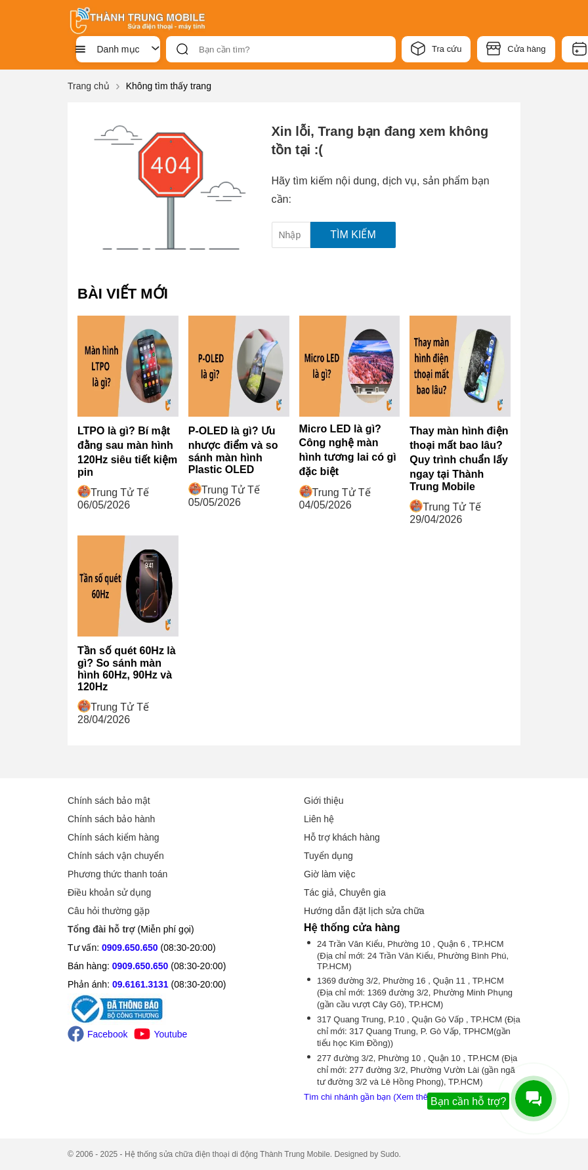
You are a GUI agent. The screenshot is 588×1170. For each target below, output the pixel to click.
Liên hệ (319, 819)
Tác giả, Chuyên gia (345, 892)
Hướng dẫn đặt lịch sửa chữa (364, 911)
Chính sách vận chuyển (116, 855)
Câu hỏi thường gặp (109, 911)
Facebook (97, 1034)
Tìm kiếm (352, 234)
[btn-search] (182, 49)
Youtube (160, 1034)
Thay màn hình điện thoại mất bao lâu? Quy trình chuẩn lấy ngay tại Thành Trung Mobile (459, 458)
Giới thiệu (324, 800)
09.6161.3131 (140, 984)
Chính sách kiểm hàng (113, 837)
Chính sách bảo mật (109, 800)
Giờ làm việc (329, 874)
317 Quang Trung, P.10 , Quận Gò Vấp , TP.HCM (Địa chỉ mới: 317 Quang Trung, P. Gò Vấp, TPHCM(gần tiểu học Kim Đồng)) (418, 1031)
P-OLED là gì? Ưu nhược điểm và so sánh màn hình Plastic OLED (233, 450)
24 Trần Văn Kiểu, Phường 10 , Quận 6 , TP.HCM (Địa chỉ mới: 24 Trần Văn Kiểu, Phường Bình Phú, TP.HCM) (413, 955)
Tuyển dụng (328, 855)
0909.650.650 (130, 947)
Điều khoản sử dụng (109, 892)
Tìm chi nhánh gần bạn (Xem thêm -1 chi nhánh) (395, 1097)
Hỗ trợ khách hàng (342, 837)
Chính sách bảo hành (111, 819)
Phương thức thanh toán (117, 874)
